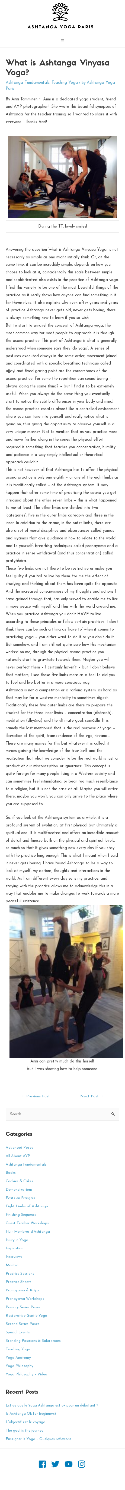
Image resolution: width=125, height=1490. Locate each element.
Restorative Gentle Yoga (26, 1316)
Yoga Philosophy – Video (26, 1374)
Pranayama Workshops (25, 1299)
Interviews (14, 1257)
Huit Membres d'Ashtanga (28, 1232)
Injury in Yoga (17, 1240)
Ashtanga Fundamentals (27, 83)
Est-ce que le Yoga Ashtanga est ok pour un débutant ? (52, 1405)
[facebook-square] (44, 1464)
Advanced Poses (19, 1147)
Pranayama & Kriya (22, 1290)
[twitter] (57, 1464)
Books (11, 1173)
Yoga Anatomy (18, 1358)
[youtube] (71, 1464)
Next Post (92, 1096)
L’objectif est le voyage (25, 1422)
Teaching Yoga (65, 83)
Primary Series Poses (23, 1307)
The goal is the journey (24, 1430)
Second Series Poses (22, 1324)
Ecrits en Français (20, 1198)
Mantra (12, 1265)
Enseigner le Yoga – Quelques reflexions (38, 1439)
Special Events (18, 1332)
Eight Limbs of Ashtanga (27, 1206)
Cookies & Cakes (19, 1181)
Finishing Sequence (21, 1215)
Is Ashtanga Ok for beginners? (31, 1414)
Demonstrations (19, 1190)
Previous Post (35, 1096)
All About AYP (18, 1156)
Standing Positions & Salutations (33, 1341)
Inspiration (14, 1248)
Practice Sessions (20, 1274)
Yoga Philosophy (19, 1366)
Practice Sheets (18, 1282)
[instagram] (82, 1464)
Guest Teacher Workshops (27, 1223)
